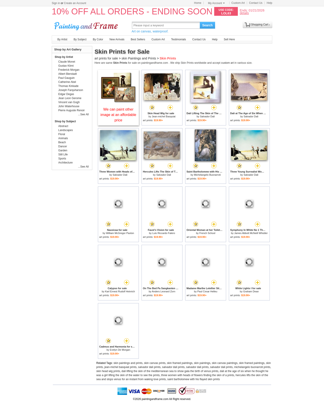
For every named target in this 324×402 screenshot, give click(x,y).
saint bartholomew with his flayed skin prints (193, 379)
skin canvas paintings (224, 363)
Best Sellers (138, 39)
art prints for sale (106, 58)
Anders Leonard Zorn (163, 291)
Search (207, 25)
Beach (62, 142)
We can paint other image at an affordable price (118, 114)
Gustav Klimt (66, 65)
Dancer (62, 146)
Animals (63, 138)
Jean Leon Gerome (69, 98)
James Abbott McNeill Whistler (251, 233)
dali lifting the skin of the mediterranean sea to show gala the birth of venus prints (170, 371)
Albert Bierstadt (67, 73)
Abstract (63, 126)
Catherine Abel (67, 82)
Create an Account (75, 3)
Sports (62, 158)
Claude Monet (66, 61)
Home (197, 3)
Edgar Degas (66, 94)
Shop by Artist (64, 57)
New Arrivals (116, 39)
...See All (83, 114)
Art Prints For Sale (86, 25)
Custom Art (238, 3)
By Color (98, 39)
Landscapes (65, 130)
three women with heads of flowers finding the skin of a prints (197, 375)
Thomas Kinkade (68, 86)
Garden (62, 150)
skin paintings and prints (128, 363)
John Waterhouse (68, 106)
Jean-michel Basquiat (164, 116)
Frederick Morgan (68, 69)
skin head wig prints (108, 371)
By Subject (80, 39)
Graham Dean (251, 291)
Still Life (63, 154)
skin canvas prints (154, 363)
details (244, 13)
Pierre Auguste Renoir (71, 110)
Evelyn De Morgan (120, 349)
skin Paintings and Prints (139, 58)
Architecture (65, 162)
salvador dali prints (149, 367)
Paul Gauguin (66, 77)
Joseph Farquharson (70, 90)
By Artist (62, 39)
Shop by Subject (65, 121)
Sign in (56, 3)
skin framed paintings (179, 363)
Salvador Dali (207, 116)
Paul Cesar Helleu (207, 291)
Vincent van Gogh (69, 102)
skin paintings (202, 363)
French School (207, 233)
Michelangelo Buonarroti (207, 174)
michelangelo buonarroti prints (252, 367)
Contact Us (255, 3)
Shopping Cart (259, 24)
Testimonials (178, 39)
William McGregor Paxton (120, 233)
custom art (227, 62)
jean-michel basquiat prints (120, 367)
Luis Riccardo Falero (163, 233)
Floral (61, 134)
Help (269, 3)
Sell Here (229, 39)
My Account (216, 3)
